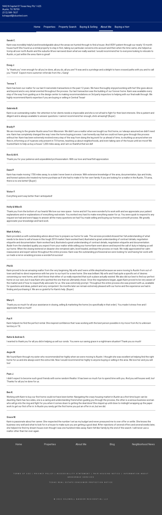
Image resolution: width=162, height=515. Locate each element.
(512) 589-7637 (10, 12)
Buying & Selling (88, 26)
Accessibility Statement (73, 473)
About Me (106, 26)
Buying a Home (123, 26)
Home (37, 26)
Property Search (67, 26)
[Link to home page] (81, 8)
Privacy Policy (44, 473)
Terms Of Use (22, 473)
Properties (49, 26)
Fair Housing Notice (106, 473)
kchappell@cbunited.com (15, 15)
